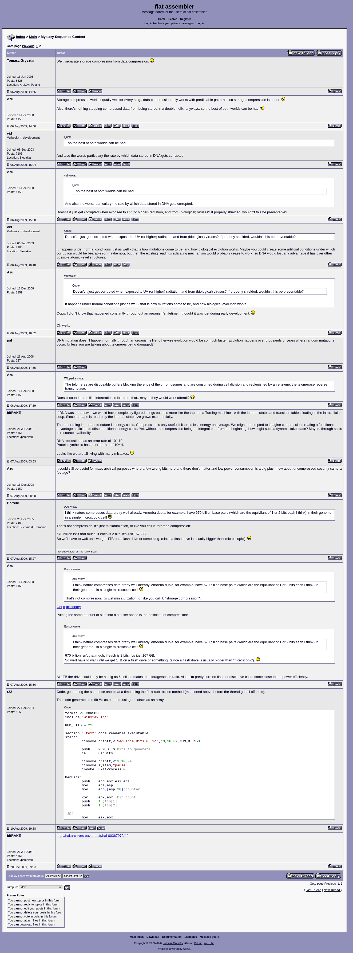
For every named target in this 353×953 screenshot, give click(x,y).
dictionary (73, 607)
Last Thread (314, 890)
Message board (209, 936)
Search (172, 19)
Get (59, 607)
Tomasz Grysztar (173, 943)
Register (185, 19)
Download (152, 936)
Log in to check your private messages (169, 23)
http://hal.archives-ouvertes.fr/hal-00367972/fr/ (92, 836)
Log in (201, 23)
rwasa (186, 948)
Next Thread (332, 890)
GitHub (198, 943)
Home (162, 19)
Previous (28, 46)
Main (33, 37)
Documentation (172, 936)
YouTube (209, 943)
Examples (190, 936)
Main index (137, 936)
